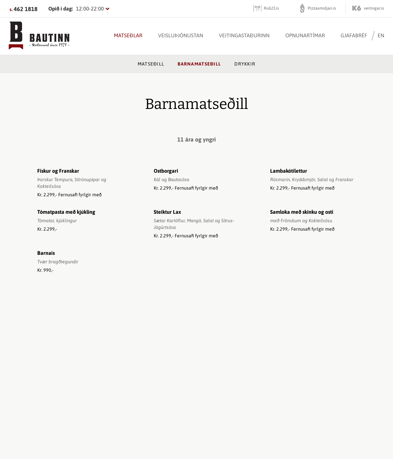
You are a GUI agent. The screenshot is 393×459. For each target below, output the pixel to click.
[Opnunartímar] (79, 9)
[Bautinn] (39, 36)
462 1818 (26, 9)
